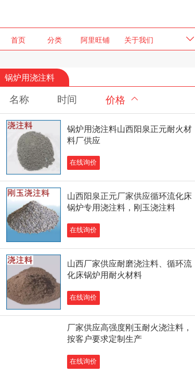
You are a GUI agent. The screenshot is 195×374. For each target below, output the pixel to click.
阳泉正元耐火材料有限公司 (98, 13)
